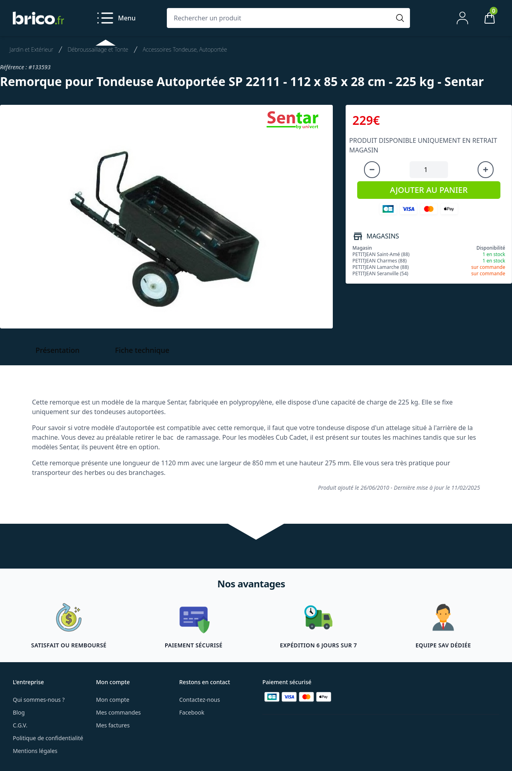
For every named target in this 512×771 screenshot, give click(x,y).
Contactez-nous (199, 699)
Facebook (191, 712)
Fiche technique (142, 350)
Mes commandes (118, 712)
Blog (19, 712)
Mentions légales (35, 751)
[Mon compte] (462, 18)
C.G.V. (20, 725)
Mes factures (113, 725)
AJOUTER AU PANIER (429, 189)
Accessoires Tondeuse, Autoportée (185, 49)
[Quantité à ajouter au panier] (429, 169)
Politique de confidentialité (48, 738)
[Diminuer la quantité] (372, 169)
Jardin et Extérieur (31, 49)
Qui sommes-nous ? (39, 699)
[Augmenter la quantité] (486, 169)
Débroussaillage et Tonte (98, 49)
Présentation (58, 350)
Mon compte (112, 699)
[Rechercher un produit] (280, 18)
